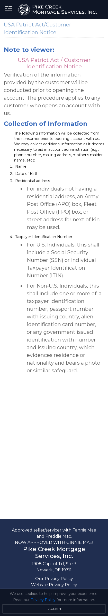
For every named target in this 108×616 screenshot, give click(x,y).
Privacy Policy (43, 600)
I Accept (54, 609)
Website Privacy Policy (54, 584)
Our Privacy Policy (54, 578)
